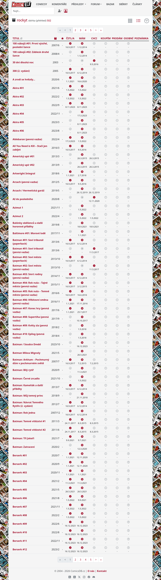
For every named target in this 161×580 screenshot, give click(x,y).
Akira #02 (18, 96)
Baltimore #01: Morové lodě (29, 233)
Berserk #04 (20, 481)
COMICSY (41, 4)
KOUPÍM (106, 38)
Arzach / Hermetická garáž (28, 190)
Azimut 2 (18, 216)
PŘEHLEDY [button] (77, 4)
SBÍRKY (123, 4)
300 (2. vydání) (21, 71)
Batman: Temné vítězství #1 (29, 421)
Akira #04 (18, 113)
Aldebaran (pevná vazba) (27, 139)
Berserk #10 (20, 532)
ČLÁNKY (137, 4)
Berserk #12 (20, 549)
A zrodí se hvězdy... (24, 79)
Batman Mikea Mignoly (26, 353)
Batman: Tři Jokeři (23, 438)
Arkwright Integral (24, 173)
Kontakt (101, 571)
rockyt (22, 20)
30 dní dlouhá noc (23, 62)
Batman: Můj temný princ (28, 395)
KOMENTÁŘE (59, 4)
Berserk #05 (20, 489)
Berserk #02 (20, 464)
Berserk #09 (20, 523)
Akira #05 (18, 122)
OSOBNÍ (128, 38)
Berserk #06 (20, 498)
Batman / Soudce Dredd (27, 344)
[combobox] (32, 11)
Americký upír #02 (23, 165)
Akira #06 (18, 130)
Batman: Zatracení (24, 447)
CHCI (94, 38)
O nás (91, 571)
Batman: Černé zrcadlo (26, 378)
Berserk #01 (20, 455)
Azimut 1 (18, 207)
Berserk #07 (20, 506)
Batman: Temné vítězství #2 (29, 429)
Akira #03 (18, 105)
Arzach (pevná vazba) (25, 182)
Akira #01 (18, 88)
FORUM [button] (95, 4)
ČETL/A (70, 38)
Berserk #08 (20, 515)
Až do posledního (23, 199)
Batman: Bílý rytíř (23, 370)
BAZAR (110, 4)
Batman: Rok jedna (24, 412)
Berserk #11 (20, 541)
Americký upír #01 (23, 156)
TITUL (16, 38)
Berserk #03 (20, 472)
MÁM (82, 38)
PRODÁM (117, 38)
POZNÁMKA (141, 38)
